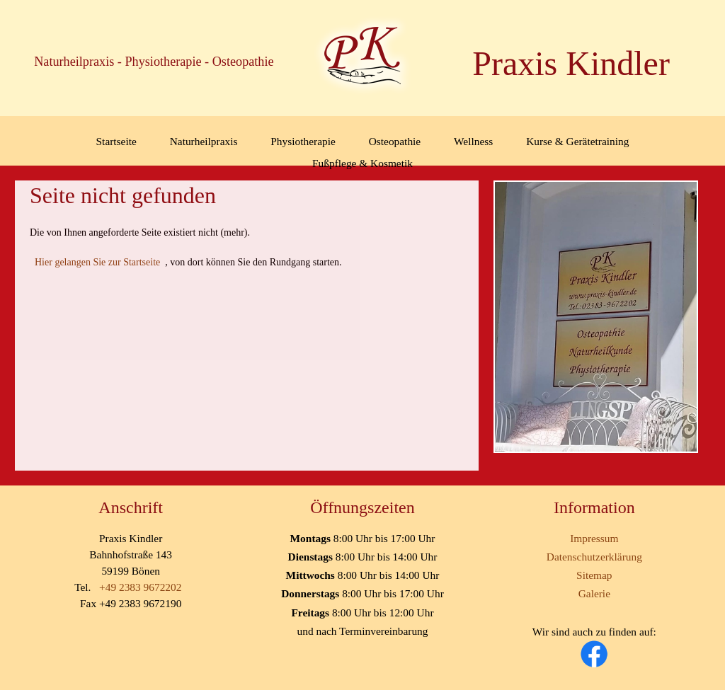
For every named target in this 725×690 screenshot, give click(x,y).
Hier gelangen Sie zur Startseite (97, 262)
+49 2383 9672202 (140, 587)
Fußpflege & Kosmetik (362, 163)
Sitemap (594, 575)
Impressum (594, 538)
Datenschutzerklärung (594, 557)
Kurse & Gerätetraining (577, 141)
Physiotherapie (302, 141)
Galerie (594, 593)
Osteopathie (395, 141)
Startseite (116, 141)
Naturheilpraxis (204, 141)
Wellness (473, 141)
